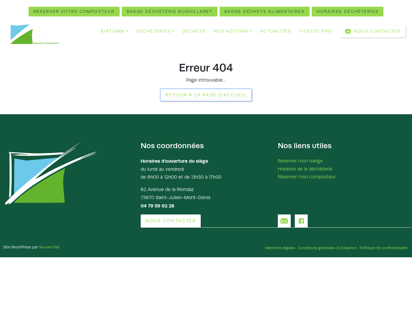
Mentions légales (280, 247)
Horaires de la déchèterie (305, 168)
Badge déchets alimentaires (264, 11)
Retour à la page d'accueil (206, 95)
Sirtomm (113, 31)
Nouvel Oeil (49, 247)
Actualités (275, 31)
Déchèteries (153, 31)
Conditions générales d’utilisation (327, 247)
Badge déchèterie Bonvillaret (170, 11)
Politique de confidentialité (383, 247)
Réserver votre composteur (74, 11)
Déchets (194, 31)
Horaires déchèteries (347, 11)
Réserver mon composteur (307, 176)
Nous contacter (373, 31)
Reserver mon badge (300, 160)
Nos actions (231, 31)
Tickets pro (315, 31)
